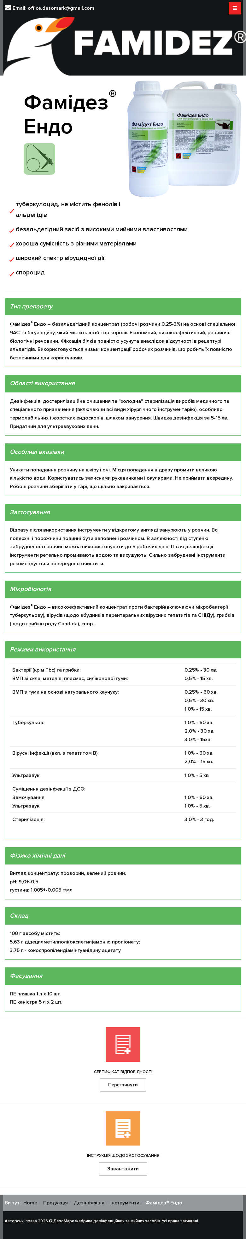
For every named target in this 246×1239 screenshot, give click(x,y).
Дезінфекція (89, 1203)
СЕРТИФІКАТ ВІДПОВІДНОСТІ (123, 1071)
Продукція (55, 1203)
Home (30, 1203)
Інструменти (124, 1203)
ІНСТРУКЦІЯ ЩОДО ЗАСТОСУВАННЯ (123, 1155)
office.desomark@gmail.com (61, 8)
